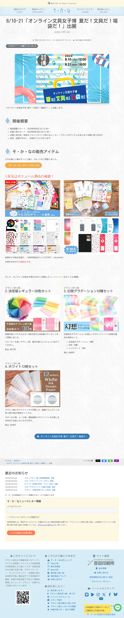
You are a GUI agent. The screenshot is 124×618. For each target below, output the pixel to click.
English (54, 3)
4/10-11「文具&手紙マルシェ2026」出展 (40, 490)
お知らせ (17, 461)
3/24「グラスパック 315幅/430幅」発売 (40, 487)
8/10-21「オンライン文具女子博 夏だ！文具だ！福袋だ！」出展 (29, 463)
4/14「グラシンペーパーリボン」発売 (39, 481)
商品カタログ (20, 10)
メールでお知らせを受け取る (101, 614)
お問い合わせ (54, 579)
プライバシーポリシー (101, 581)
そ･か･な (8, 461)
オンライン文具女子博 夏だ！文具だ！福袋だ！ (62, 436)
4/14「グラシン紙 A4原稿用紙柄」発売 (39, 478)
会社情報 (101, 568)
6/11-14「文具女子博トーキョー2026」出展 (41, 484)
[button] (98, 460)
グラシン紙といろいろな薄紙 (61, 606)
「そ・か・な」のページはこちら (23, 165)
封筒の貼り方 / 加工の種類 (61, 610)
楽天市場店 (53, 566)
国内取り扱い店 (55, 573)
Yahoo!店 (52, 563)
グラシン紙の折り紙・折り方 (61, 594)
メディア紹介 (54, 600)
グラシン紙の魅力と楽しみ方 (61, 603)
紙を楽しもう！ (55, 590)
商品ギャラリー (39, 10)
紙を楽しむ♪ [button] (103, 10)
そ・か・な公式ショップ (59, 560)
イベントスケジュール (58, 597)
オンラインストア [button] (85, 10)
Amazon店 (52, 570)
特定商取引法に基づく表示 (101, 577)
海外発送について (56, 576)
